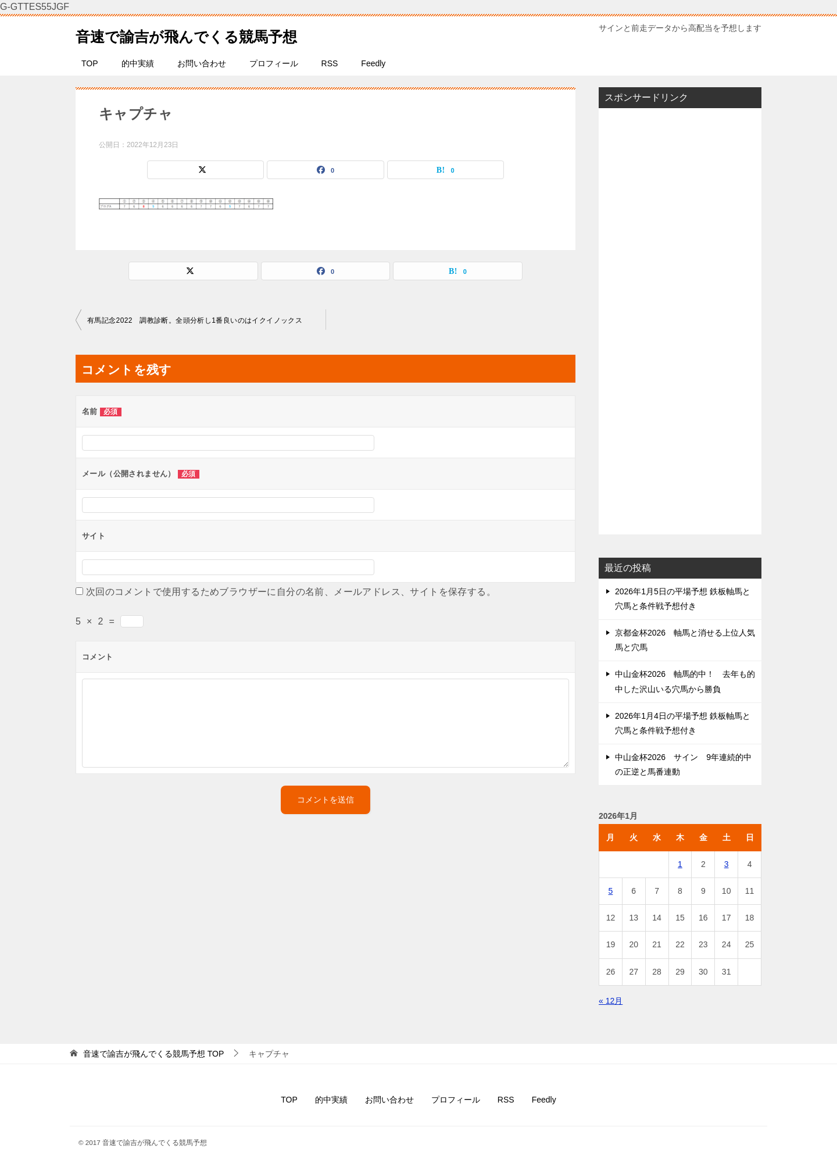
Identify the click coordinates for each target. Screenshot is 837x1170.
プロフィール (273, 63)
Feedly (373, 63)
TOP (89, 63)
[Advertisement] (680, 321)
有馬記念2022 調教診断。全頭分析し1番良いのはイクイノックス (194, 320)
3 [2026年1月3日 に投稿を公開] (726, 864)
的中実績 (137, 63)
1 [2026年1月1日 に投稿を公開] (680, 864)
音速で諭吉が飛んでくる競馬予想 (208, 34)
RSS (329, 63)
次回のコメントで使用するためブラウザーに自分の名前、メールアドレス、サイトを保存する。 (291, 592)
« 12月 (611, 1000)
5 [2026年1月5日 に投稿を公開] (611, 891)
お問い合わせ (201, 63)
